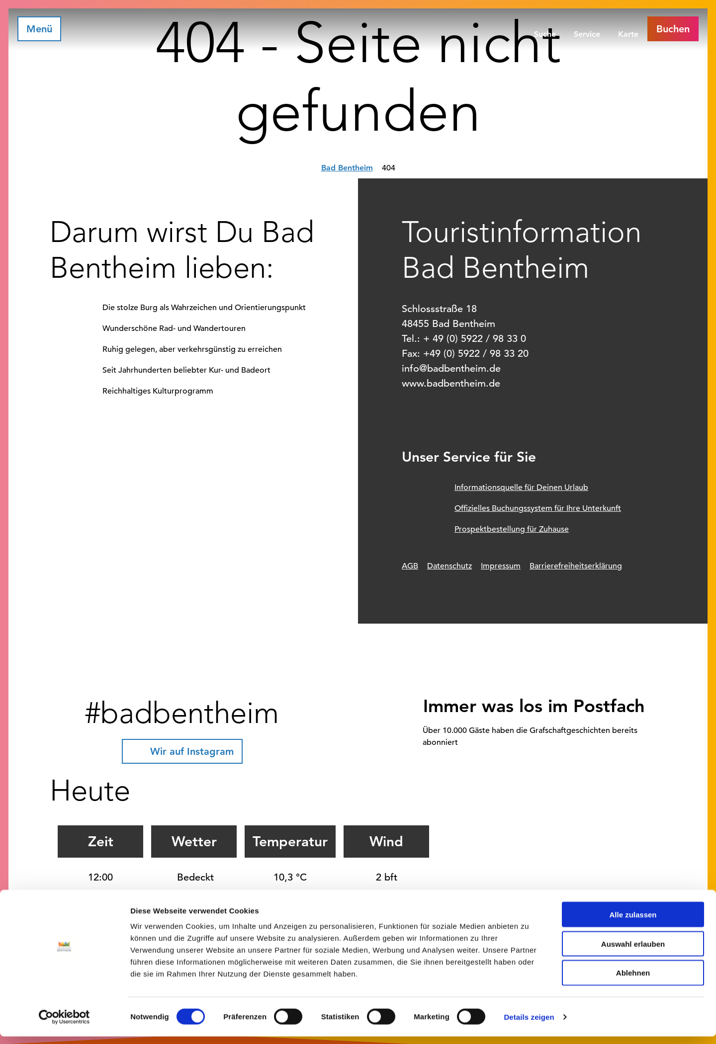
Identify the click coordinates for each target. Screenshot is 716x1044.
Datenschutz (449, 566)
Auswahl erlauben (633, 951)
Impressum (501, 566)
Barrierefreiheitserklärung (576, 566)
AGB (410, 566)
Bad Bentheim (347, 167)
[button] (673, 28)
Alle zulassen (632, 922)
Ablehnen (633, 980)
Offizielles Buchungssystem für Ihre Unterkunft (537, 508)
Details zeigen (529, 1024)
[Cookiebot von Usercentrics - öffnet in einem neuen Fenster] (64, 1024)
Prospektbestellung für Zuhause (511, 529)
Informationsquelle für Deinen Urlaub (521, 487)
